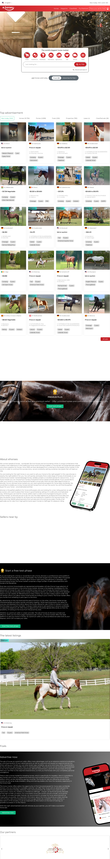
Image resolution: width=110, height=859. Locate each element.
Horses (56, 8)
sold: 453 (105, 3)
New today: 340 (95, 3)
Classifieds (73, 8)
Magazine (64, 8)
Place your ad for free (97, 8)
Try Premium (83, 8)
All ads (105, 339)
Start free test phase (10, 626)
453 (33, 78)
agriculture (59, 55)
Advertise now (8, 813)
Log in (107, 8)
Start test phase (55, 406)
